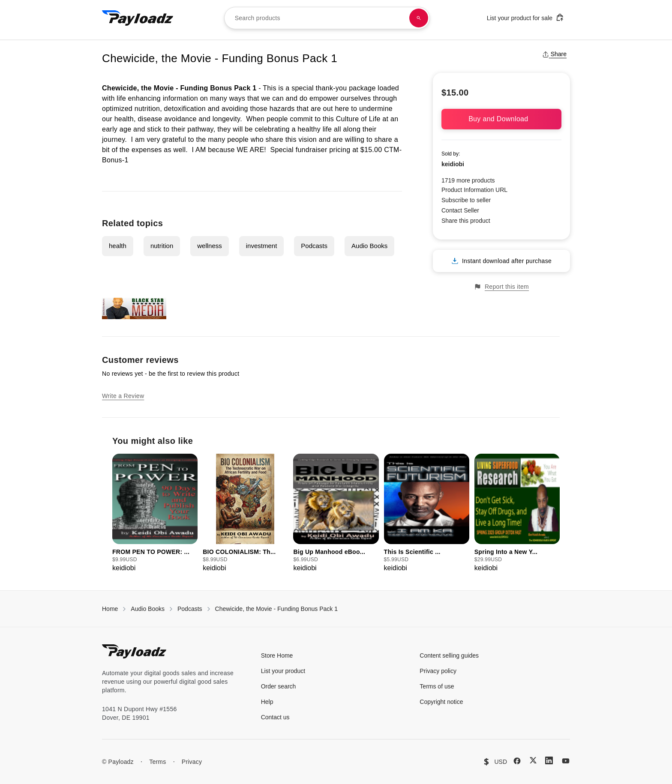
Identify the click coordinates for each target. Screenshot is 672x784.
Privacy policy (438, 670)
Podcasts (314, 245)
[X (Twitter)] (533, 760)
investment (261, 245)
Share (554, 54)
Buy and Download (501, 119)
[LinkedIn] (549, 760)
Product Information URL (474, 189)
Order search (278, 686)
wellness (209, 245)
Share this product (465, 220)
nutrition (161, 245)
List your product (283, 670)
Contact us (275, 717)
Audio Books (369, 245)
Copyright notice (441, 701)
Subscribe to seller (466, 200)
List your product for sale (525, 17)
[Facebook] (517, 761)
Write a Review (123, 395)
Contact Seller (460, 210)
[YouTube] (565, 761)
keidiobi (452, 164)
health (117, 245)
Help (267, 701)
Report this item (501, 286)
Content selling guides (449, 655)
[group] (155, 513)
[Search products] (418, 18)
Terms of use (437, 686)
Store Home (277, 655)
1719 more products (468, 180)
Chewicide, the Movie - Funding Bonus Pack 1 (276, 608)
